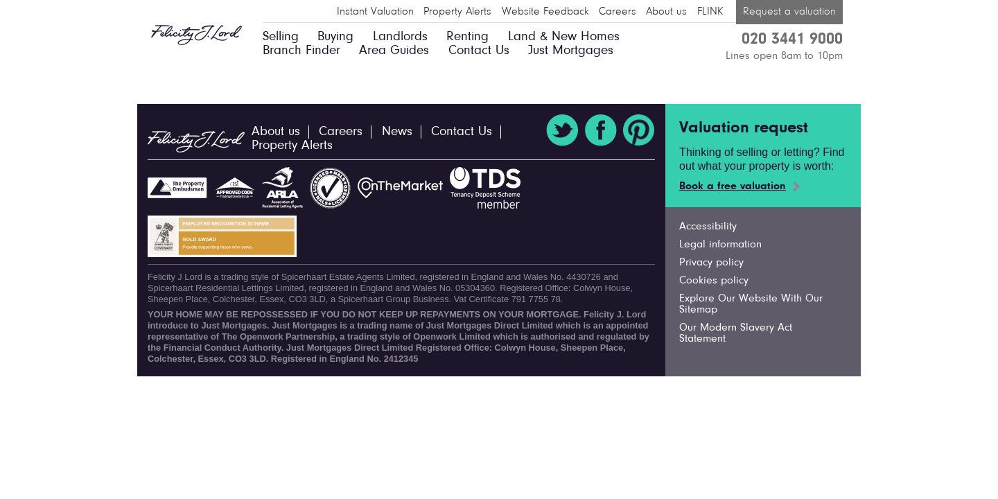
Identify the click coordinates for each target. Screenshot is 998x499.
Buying (335, 37)
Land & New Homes (564, 37)
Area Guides (394, 51)
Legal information (720, 244)
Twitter (562, 130)
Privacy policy (711, 262)
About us (666, 11)
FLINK (710, 11)
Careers (617, 11)
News (397, 132)
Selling (281, 37)
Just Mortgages (570, 51)
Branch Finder (301, 51)
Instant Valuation (375, 11)
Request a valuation (789, 11)
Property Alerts (457, 11)
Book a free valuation (732, 186)
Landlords (400, 37)
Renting (467, 37)
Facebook (601, 130)
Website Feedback (545, 11)
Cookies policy (713, 280)
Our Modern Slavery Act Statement (735, 333)
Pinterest (639, 130)
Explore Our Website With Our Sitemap (751, 304)
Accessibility (708, 226)
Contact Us (478, 51)
